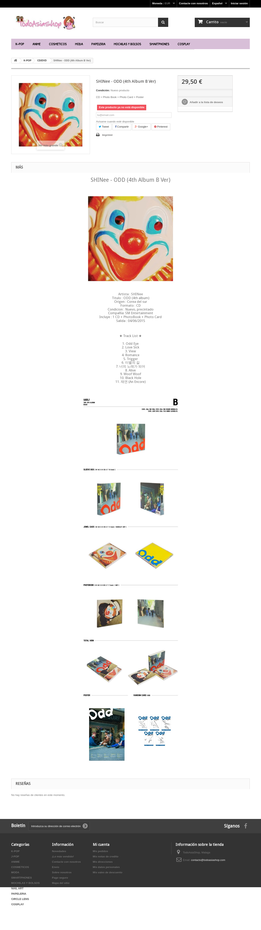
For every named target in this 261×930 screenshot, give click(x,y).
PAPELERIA (98, 44)
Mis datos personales (106, 867)
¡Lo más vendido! (63, 856)
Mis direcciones (103, 861)
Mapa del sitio (61, 883)
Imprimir (107, 135)
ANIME (36, 44)
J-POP (15, 856)
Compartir (122, 126)
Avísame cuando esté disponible (115, 121)
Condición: (103, 90)
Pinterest (161, 126)
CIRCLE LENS (20, 898)
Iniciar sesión (239, 3)
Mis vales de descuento (107, 872)
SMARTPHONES (159, 44)
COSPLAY (184, 44)
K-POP (19, 44)
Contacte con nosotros (193, 3)
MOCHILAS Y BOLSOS (127, 44)
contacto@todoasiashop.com (208, 860)
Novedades (59, 851)
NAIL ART (17, 888)
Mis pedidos (100, 851)
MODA (79, 44)
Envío (55, 867)
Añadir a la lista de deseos (206, 102)
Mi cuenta (101, 844)
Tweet (104, 126)
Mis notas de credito (105, 856)
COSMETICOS (58, 44)
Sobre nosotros (62, 872)
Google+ (141, 126)
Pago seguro (60, 877)
